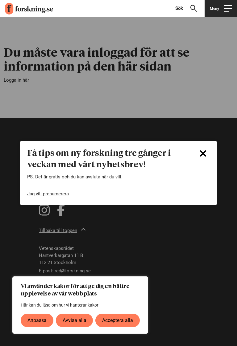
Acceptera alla (117, 320)
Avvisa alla (74, 320)
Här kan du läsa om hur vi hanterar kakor (59, 305)
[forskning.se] (26, 8)
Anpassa (37, 320)
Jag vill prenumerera (48, 194)
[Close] (203, 153)
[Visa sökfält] (188, 8)
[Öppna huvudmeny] (221, 8)
